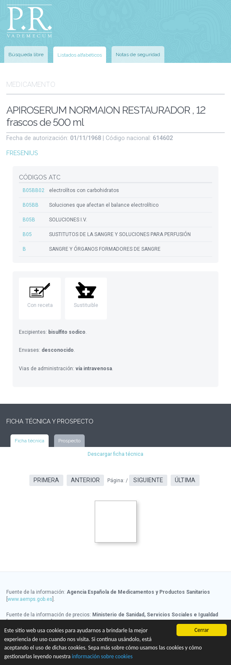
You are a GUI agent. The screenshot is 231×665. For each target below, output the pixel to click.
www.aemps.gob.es (30, 599)
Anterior (85, 480)
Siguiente (148, 480)
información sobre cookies (102, 656)
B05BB (31, 205)
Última (185, 480)
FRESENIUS (22, 152)
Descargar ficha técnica (115, 454)
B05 (27, 234)
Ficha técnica (29, 441)
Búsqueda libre (26, 54)
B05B (29, 220)
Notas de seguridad (138, 54)
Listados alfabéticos (79, 55)
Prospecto (69, 441)
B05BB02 (33, 190)
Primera (46, 480)
